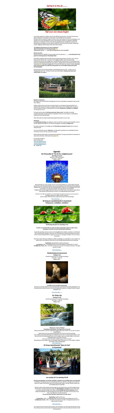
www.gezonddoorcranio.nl (40, 142)
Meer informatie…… (57, 250)
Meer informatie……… (57, 292)
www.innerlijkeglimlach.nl (40, 141)
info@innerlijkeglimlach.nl (40, 144)
